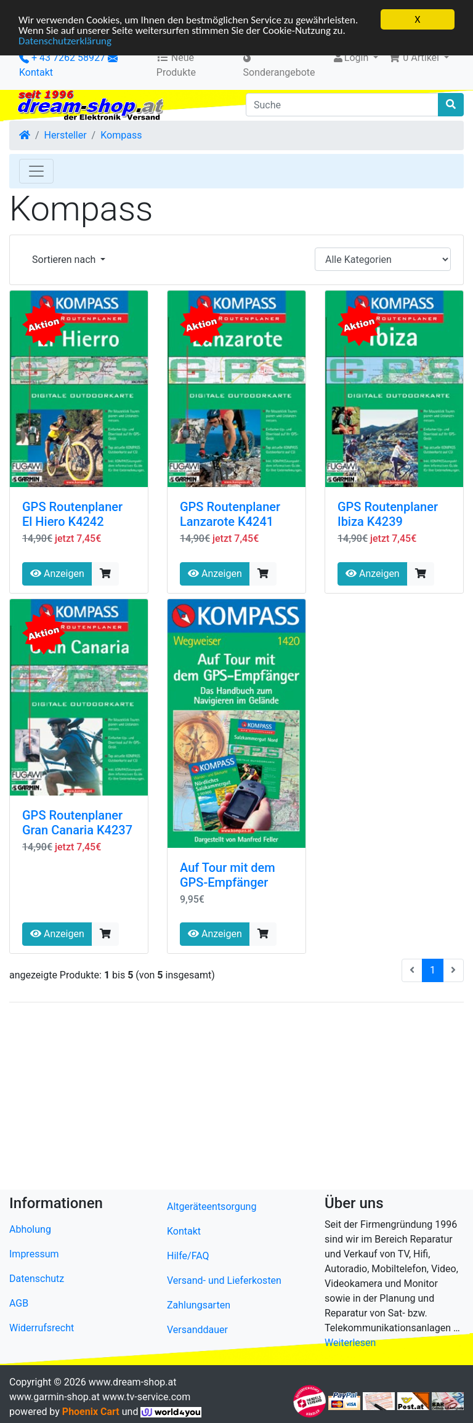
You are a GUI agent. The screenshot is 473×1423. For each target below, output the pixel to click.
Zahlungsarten (198, 1305)
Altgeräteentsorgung (211, 1206)
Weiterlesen (350, 1342)
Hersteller (65, 135)
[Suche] (342, 104)
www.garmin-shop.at (54, 1397)
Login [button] (351, 57)
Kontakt (36, 72)
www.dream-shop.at (133, 1382)
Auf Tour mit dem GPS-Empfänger (227, 875)
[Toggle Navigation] (36, 171)
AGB (18, 1303)
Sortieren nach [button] (65, 259)
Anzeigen (57, 573)
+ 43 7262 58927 (62, 57)
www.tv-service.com (146, 1397)
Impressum (34, 1254)
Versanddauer (197, 1330)
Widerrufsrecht (41, 1328)
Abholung (30, 1229)
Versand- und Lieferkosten (224, 1280)
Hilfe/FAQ (188, 1256)
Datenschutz (36, 1278)
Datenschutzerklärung (64, 40)
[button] (418, 58)
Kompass (121, 135)
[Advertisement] (236, 1098)
